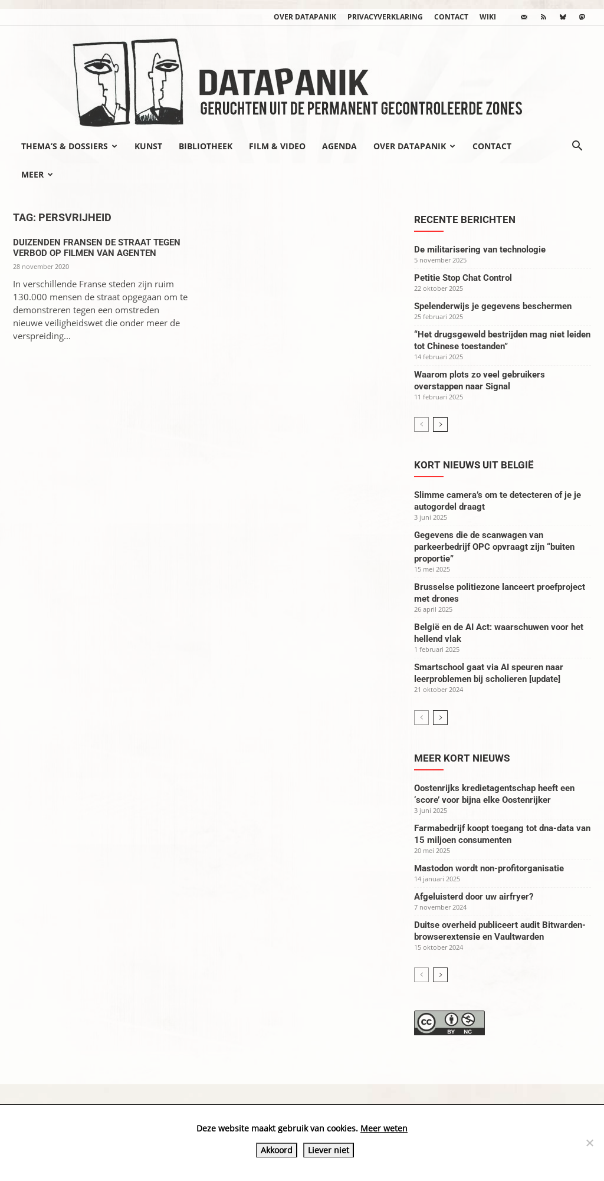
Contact (451, 17)
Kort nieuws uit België (474, 465)
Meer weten (384, 1128)
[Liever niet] (589, 1143)
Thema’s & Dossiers (69, 146)
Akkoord (277, 1150)
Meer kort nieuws (462, 758)
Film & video (277, 146)
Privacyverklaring (385, 17)
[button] (577, 147)
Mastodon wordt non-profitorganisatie (489, 868)
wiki (488, 17)
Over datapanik (305, 17)
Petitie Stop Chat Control (463, 278)
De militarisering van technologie (480, 249)
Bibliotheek (205, 146)
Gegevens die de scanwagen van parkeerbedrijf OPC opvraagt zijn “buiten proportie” (494, 547)
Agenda (339, 146)
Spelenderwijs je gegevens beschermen (493, 306)
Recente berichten (465, 219)
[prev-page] (421, 424)
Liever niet (328, 1150)
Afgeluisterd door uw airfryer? (473, 896)
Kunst (148, 146)
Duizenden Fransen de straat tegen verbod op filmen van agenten (96, 247)
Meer (37, 174)
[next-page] (440, 424)
